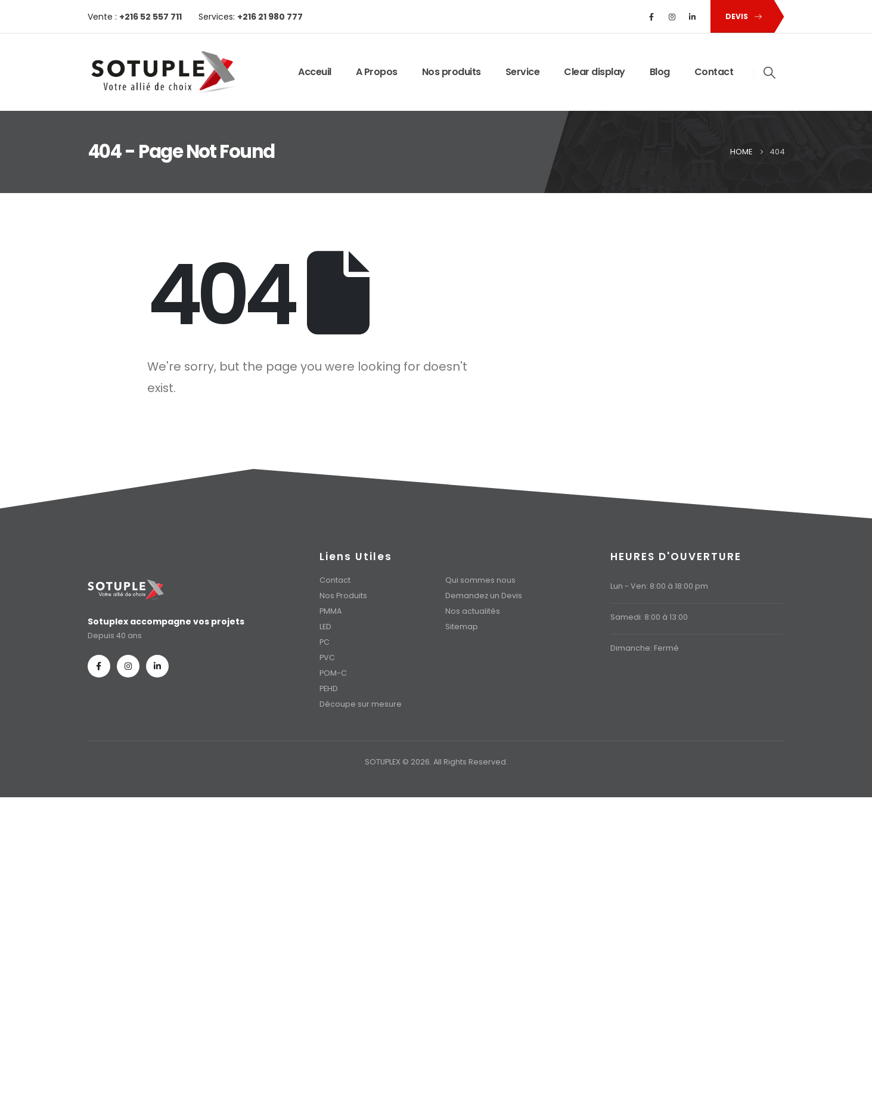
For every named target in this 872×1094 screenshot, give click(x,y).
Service (522, 72)
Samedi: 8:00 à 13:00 (649, 617)
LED (325, 626)
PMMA (330, 611)
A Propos (377, 72)
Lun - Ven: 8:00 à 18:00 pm (659, 586)
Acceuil (314, 72)
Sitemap (461, 626)
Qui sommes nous (480, 580)
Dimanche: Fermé (644, 648)
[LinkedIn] (692, 16)
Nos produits (451, 72)
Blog (660, 72)
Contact (714, 72)
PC (324, 642)
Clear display (594, 72)
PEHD (328, 688)
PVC (327, 657)
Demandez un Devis (483, 595)
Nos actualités (472, 611)
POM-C (333, 673)
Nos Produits (343, 595)
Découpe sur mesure (360, 704)
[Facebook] (651, 16)
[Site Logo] (162, 72)
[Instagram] (671, 16)
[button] (741, 16)
